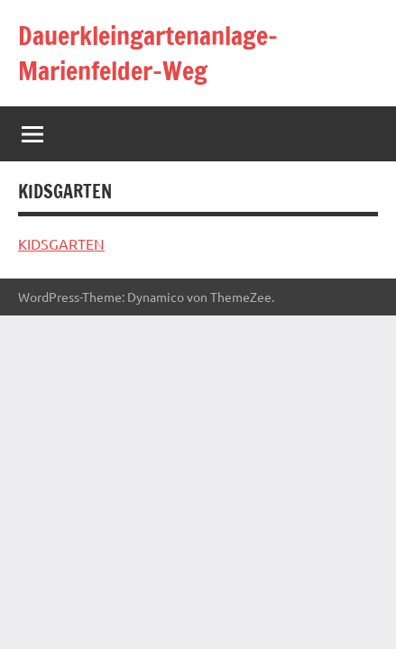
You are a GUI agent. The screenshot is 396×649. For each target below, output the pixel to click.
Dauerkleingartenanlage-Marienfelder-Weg (148, 53)
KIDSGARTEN (61, 243)
